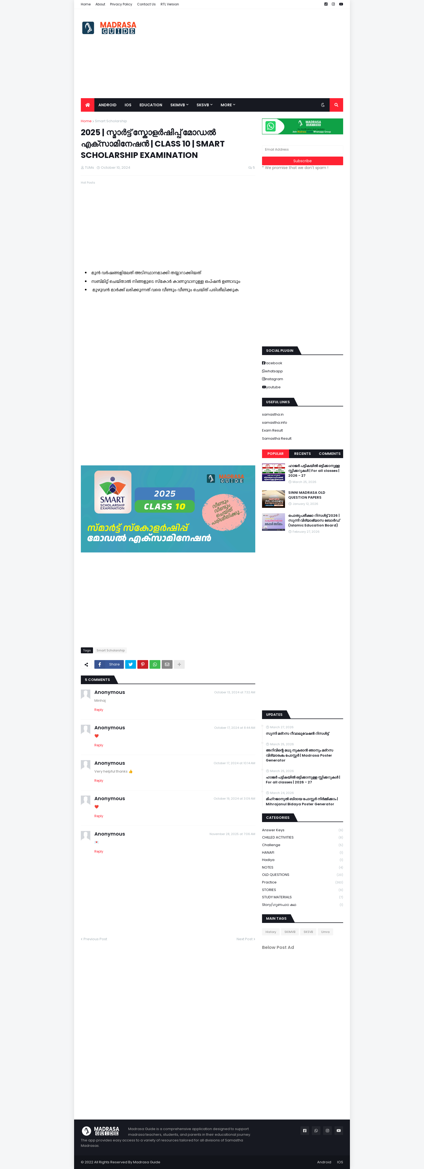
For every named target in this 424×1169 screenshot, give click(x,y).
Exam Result (272, 430)
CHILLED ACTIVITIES (302, 837)
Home (86, 4)
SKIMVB (289, 932)
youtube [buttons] (273, 387)
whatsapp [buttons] (274, 371)
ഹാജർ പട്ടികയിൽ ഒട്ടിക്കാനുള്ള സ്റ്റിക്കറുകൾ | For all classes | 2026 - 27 (314, 470)
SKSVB (308, 932)
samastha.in (273, 414)
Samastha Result (277, 438)
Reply (98, 709)
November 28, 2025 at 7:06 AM (232, 834)
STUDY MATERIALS (302, 897)
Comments (330, 453)
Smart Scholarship (111, 121)
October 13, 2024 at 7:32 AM (234, 692)
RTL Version (170, 4)
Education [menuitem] (151, 105)
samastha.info (274, 422)
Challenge (302, 845)
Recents (302, 453)
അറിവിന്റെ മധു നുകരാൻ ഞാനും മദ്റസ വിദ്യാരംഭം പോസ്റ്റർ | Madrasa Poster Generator (299, 755)
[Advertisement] (244, 53)
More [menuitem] (226, 105)
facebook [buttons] (273, 363)
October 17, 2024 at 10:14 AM (234, 763)
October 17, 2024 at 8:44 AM (234, 728)
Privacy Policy (121, 4)
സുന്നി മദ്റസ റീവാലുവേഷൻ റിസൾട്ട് (297, 733)
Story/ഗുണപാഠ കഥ (302, 905)
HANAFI (302, 853)
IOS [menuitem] (128, 105)
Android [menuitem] (107, 105)
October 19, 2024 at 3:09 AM (234, 798)
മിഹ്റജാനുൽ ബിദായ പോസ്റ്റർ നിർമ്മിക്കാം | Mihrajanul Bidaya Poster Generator (302, 801)
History (271, 932)
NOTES (302, 867)
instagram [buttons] (274, 379)
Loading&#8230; (167, 377)
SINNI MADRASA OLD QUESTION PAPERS (306, 495)
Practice (302, 882)
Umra (325, 932)
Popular (275, 453)
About (100, 4)
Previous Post (95, 939)
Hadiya (302, 860)
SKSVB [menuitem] (203, 105)
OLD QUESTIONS (302, 875)
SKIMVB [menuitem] (177, 105)
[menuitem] (87, 105)
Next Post (245, 939)
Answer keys (302, 830)
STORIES (302, 890)
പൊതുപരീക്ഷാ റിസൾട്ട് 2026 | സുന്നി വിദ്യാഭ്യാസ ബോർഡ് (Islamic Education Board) (314, 520)
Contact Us (146, 4)
